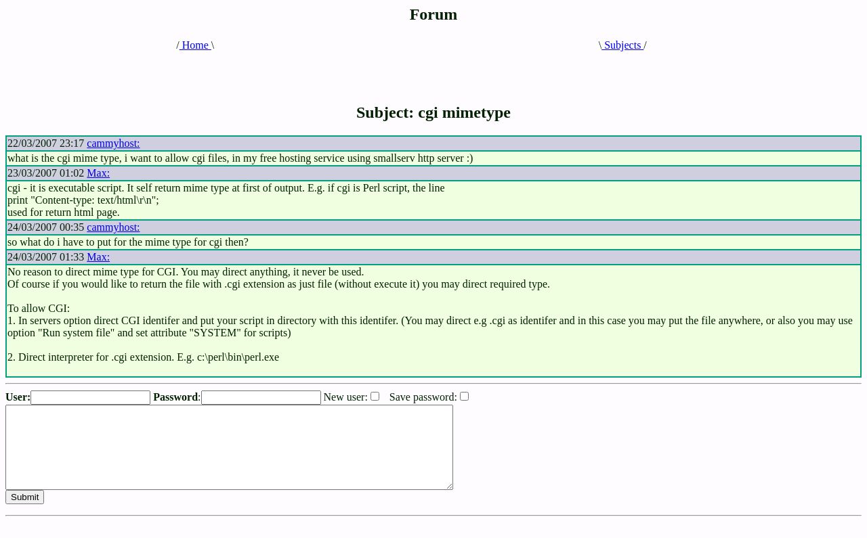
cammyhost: (113, 143)
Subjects (622, 45)
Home (195, 45)
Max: (98, 173)
